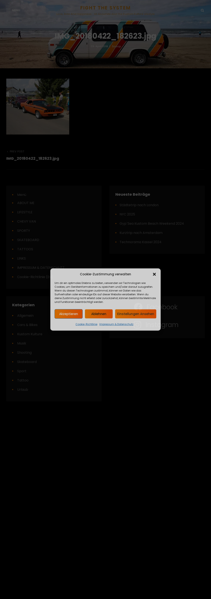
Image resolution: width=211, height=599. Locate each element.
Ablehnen (98, 314)
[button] (154, 274)
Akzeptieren (68, 314)
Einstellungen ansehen (135, 314)
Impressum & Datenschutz (116, 324)
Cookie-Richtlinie (86, 324)
